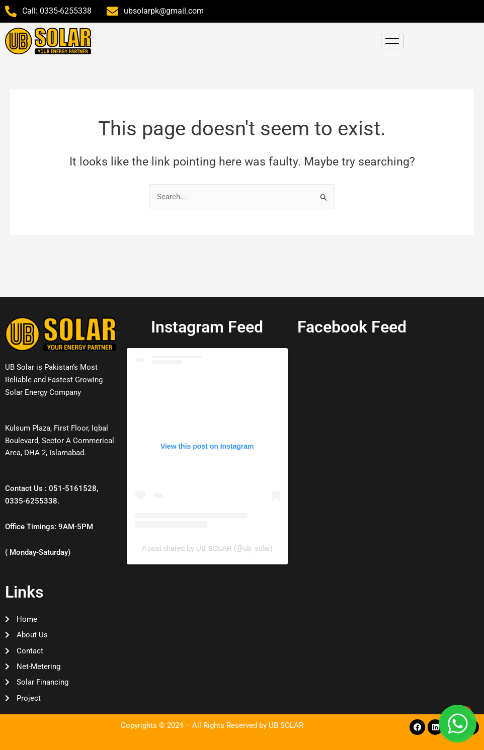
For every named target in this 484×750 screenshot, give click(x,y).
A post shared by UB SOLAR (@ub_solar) (207, 547)
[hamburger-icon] (392, 41)
